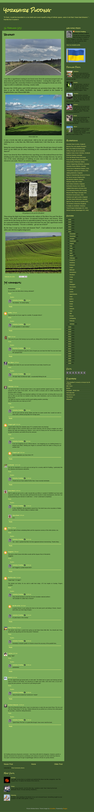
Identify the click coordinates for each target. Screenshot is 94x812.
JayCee (10, 653)
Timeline (76, 93)
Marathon (72, 274)
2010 (69, 351)
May (71, 250)
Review (72, 316)
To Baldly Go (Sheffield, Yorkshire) (75, 206)
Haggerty (10, 551)
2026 (69, 219)
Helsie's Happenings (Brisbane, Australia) (77, 164)
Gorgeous (72, 260)
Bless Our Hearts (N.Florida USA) (75, 148)
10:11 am (17, 465)
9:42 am (22, 452)
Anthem (76, 104)
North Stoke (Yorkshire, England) (75, 184)
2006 (69, 361)
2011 (69, 348)
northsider (11, 465)
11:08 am (28, 720)
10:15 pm (23, 605)
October (72, 238)
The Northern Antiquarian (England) (76, 203)
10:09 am (21, 705)
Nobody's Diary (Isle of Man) (74, 181)
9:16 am (18, 424)
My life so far (12, 577)
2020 (69, 327)
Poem (71, 306)
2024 (69, 224)
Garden (76, 82)
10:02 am (28, 565)
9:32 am (28, 374)
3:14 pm (18, 577)
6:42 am (15, 677)
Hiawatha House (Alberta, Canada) (76, 166)
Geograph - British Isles (72, 390)
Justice (71, 291)
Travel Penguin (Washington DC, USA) (77, 208)
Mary (9, 527)
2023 (69, 227)
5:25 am (16, 386)
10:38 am (18, 490)
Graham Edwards (13, 705)
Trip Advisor (69, 397)
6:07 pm (15, 653)
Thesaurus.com (70, 395)
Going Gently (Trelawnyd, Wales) (75, 162)
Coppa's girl (11, 424)
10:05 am (28, 594)
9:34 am (28, 410)
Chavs (13, 786)
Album (75, 126)
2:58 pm (16, 551)
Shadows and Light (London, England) (77, 197)
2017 (69, 334)
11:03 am (28, 478)
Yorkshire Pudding (26, 10)
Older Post (58, 764)
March (72, 255)
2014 (69, 341)
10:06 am (28, 641)
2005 (69, 363)
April (71, 253)
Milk (71, 313)
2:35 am (16, 362)
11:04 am (28, 506)
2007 (69, 358)
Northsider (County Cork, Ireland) (75, 186)
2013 (69, 344)
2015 (69, 339)
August (72, 243)
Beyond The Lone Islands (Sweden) (76, 146)
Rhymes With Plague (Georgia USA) (76, 192)
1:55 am (14, 312)
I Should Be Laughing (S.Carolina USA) (77, 170)
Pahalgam (72, 284)
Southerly (72, 262)
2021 (69, 231)
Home (33, 764)
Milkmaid (72, 270)
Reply (9, 293)
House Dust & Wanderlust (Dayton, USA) (77, 168)
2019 (69, 329)
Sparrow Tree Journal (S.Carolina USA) (77, 201)
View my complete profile (73, 45)
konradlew (52, 808)
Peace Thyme (12, 627)
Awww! (71, 301)
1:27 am (18, 288)
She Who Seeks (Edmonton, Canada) (76, 199)
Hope (71, 296)
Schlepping (73, 318)
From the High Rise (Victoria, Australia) (77, 159)
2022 (69, 229)
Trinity (71, 277)
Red (9, 336)
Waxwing (13, 795)
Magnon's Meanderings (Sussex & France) (78, 175)
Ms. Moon (11, 362)
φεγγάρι (13, 777)
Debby (10, 312)
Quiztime (76, 71)
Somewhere (73, 272)
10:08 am (28, 692)
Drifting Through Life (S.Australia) (75, 151)
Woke (71, 279)
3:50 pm (22, 515)
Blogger (65, 808)
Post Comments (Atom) (17, 768)
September (73, 241)
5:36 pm (19, 627)
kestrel (10, 677)
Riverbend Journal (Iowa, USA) (74, 195)
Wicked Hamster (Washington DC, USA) (77, 210)
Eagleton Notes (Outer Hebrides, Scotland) (78, 153)
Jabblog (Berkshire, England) (74, 173)
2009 (69, 353)
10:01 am (28, 539)
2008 (69, 356)
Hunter (71, 289)
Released (72, 265)
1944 (71, 311)
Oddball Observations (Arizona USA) (76, 188)
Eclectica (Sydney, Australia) (74, 155)
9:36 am (28, 441)
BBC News (69, 386)
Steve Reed (11, 490)
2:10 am (13, 336)
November (73, 236)
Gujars (71, 267)
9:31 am (28, 348)
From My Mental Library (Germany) (76, 157)
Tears (71, 282)
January (72, 324)
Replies (12, 297)
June (71, 248)
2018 (69, 331)
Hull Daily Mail (70, 392)
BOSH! (68, 388)
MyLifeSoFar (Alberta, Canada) (75, 179)
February (72, 258)
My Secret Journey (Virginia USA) (75, 177)
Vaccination (73, 287)
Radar (71, 304)
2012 (69, 346)
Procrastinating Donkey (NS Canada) (76, 190)
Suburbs (72, 308)
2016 (69, 336)
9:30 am (28, 300)
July (71, 246)
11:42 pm (28, 615)
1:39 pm (14, 527)
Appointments (73, 294)
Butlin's (71, 299)
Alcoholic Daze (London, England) (75, 144)
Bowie (75, 115)
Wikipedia (69, 399)
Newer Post (8, 764)
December (73, 234)
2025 (69, 222)
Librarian (10, 386)
